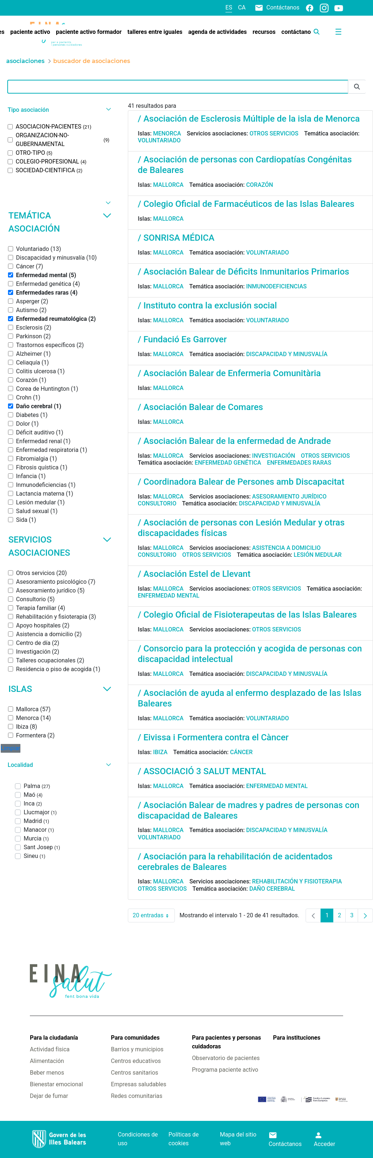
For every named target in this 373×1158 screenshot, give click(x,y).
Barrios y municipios (137, 1049)
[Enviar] (357, 87)
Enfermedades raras (299, 462)
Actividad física (50, 1049)
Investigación (273, 455)
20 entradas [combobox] (153, 915)
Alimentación (47, 1060)
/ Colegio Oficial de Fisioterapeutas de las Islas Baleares (247, 615)
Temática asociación (59, 222)
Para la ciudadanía (54, 1037)
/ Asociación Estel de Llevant (194, 574)
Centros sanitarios (134, 1072)
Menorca (167, 133)
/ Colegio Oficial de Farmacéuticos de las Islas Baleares (246, 204)
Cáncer (241, 752)
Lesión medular (318, 554)
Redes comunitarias (136, 1095)
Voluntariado (159, 140)
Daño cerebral (272, 888)
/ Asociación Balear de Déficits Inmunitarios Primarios (243, 272)
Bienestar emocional (56, 1084)
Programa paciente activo (225, 1069)
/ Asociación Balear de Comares (200, 407)
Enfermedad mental (168, 595)
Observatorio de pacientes (226, 1058)
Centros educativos (136, 1060)
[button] (58, 110)
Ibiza (160, 752)
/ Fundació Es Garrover (182, 339)
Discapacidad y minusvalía (287, 354)
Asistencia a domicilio (286, 547)
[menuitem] (30, 32)
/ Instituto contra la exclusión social (207, 305)
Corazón (259, 184)
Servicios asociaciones (59, 546)
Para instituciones (297, 1037)
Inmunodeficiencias (276, 286)
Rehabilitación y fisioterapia (297, 881)
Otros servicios (274, 133)
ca (242, 7)
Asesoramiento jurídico (289, 496)
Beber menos (47, 1072)
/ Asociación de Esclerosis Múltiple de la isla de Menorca (249, 119)
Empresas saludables (138, 1084)
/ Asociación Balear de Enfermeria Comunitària (229, 373)
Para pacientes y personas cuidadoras (226, 1042)
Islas (59, 689)
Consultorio (157, 503)
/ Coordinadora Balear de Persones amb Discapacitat (241, 482)
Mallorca (168, 184)
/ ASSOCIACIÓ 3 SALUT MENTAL (202, 771)
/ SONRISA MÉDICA (176, 238)
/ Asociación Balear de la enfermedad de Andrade (234, 441)
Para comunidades (135, 1037)
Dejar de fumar (49, 1095)
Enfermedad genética (228, 462)
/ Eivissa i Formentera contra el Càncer (213, 737)
